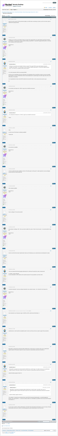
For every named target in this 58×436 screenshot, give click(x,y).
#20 (50, 404)
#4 (50, 86)
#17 (50, 346)
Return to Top (18, 430)
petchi (4, 173)
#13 (50, 269)
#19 (50, 382)
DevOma (5, 41)
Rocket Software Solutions (11, 430)
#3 (50, 61)
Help (54, 7)
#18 (50, 364)
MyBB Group (13, 432)
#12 (50, 250)
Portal (46, 7)
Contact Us (4, 430)
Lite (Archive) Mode (24, 430)
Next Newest (10, 421)
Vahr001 (4, 315)
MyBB (6, 432)
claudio (4, 409)
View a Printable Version (6, 425)
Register (14, 9)
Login (12, 9)
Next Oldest (5, 421)
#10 (50, 209)
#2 (50, 37)
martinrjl (5, 65)
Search (50, 7)
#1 (50, 19)
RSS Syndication (30, 430)
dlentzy (4, 132)
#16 (50, 328)
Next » (9, 15)
